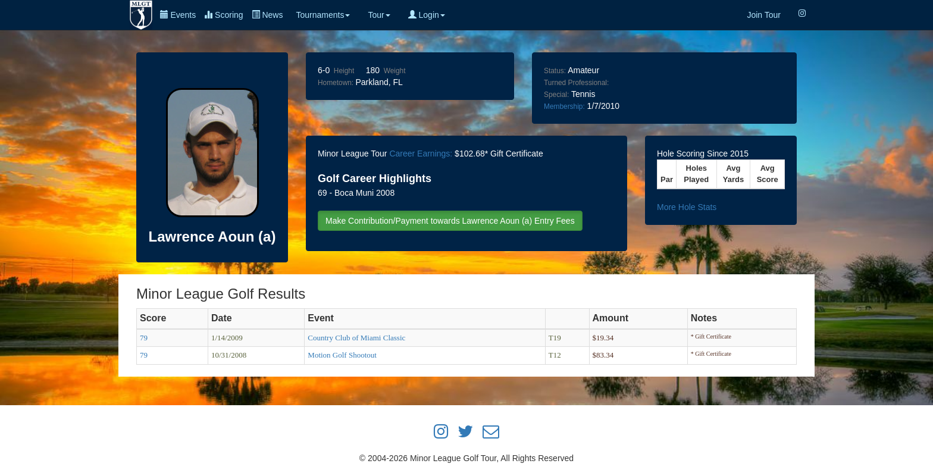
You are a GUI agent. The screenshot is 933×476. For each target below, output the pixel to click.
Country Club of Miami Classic (356, 337)
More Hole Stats (686, 207)
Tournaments (323, 15)
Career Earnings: (420, 153)
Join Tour (764, 15)
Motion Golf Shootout (342, 354)
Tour (379, 15)
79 (144, 337)
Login (426, 15)
